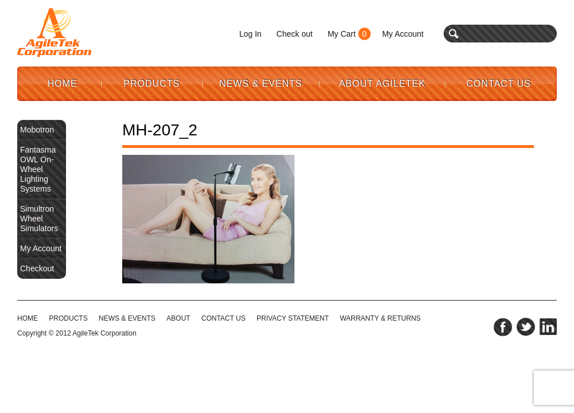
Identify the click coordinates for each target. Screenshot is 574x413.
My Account (403, 33)
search (454, 33)
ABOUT (178, 318)
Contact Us (499, 83)
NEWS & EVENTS (127, 318)
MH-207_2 (159, 130)
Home (62, 83)
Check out (295, 33)
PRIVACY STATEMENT (293, 318)
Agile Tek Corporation (54, 32)
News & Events (260, 83)
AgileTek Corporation (104, 333)
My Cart (342, 33)
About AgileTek (382, 83)
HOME (27, 318)
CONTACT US (223, 318)
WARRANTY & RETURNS (380, 318)
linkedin (548, 327)
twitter (526, 327)
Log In (250, 33)
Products (152, 83)
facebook (503, 327)
